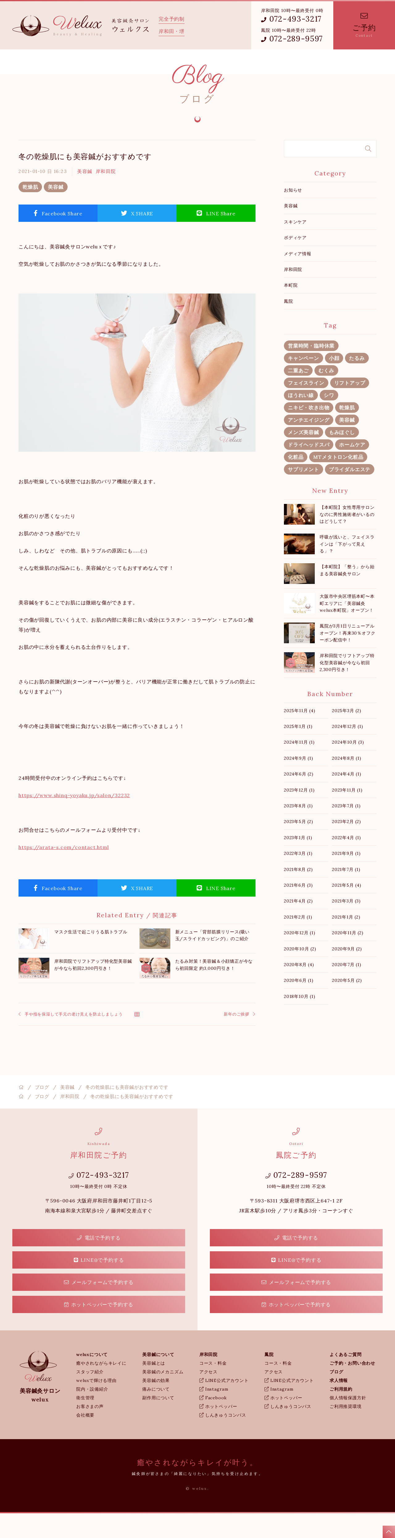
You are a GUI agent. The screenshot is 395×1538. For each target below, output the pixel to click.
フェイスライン (306, 407)
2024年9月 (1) (298, 783)
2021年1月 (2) (346, 941)
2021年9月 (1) (346, 878)
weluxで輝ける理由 (96, 1405)
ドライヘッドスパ (308, 469)
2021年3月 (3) (346, 925)
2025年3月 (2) (346, 735)
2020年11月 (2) (348, 957)
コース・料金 (213, 1388)
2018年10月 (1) (299, 1021)
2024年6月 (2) (299, 798)
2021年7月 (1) (346, 894)
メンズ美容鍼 (303, 457)
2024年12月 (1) (347, 751)
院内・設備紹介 (92, 1414)
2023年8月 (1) (298, 830)
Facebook (213, 1422)
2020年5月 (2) (347, 1005)
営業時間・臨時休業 (311, 370)
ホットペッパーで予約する (98, 1329)
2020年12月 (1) (299, 957)
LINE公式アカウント (224, 1405)
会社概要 (85, 1440)
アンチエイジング (308, 445)
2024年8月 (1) (346, 783)
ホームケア (352, 469)
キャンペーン (303, 383)
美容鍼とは (153, 1388)
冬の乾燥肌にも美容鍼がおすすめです (85, 181)
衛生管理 (85, 1422)
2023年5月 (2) (298, 846)
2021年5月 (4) (346, 910)
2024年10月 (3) (348, 767)
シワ (329, 420)
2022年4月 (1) (346, 862)
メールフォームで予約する (99, 1307)
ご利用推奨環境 (346, 1431)
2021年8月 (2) (298, 894)
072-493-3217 (291, 19)
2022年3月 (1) (298, 878)
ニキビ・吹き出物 (308, 432)
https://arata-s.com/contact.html (64, 872)
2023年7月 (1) (346, 830)
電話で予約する (99, 1262)
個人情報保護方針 (348, 1422)
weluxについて (63, 62)
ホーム (28, 62)
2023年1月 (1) (298, 862)
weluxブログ (254, 62)
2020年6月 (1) (299, 1005)
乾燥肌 (30, 212)
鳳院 (177, 62)
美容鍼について (108, 62)
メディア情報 (297, 278)
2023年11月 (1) (347, 815)
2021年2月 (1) (298, 941)
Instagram (213, 1414)
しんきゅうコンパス (222, 1440)
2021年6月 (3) (298, 910)
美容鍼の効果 (156, 1405)
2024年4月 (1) (346, 798)
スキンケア (295, 246)
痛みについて (156, 1414)
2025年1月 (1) (298, 751)
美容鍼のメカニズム (162, 1396)
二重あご (298, 395)
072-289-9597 (292, 39)
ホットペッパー (218, 1431)
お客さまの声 (90, 1431)
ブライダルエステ (349, 494)
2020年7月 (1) (346, 989)
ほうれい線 (301, 420)
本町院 (290, 310)
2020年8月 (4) (299, 989)
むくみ (326, 395)
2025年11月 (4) (299, 735)
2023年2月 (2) (346, 846)
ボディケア (295, 262)
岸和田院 (147, 62)
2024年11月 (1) (299, 767)
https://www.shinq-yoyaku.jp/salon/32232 (74, 820)
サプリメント (303, 494)
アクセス (208, 1396)
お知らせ (293, 215)
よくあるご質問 (212, 62)
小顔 (334, 383)
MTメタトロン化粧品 (338, 482)
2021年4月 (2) (298, 925)
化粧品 (295, 482)
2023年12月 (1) (299, 815)
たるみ (356, 383)
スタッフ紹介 (90, 1396)
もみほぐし (342, 457)
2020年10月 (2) (300, 973)
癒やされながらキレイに (101, 1388)
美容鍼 (85, 196)
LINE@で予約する (99, 1285)
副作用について (158, 1422)
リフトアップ (349, 407)
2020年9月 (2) (347, 973)
